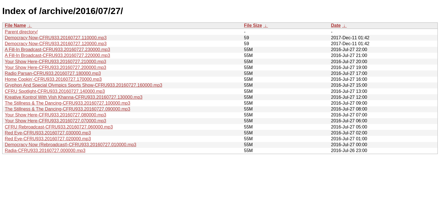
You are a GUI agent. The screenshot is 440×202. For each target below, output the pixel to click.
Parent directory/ (21, 31)
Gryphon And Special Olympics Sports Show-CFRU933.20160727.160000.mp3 (83, 85)
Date (336, 25)
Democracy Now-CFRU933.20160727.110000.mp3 (56, 37)
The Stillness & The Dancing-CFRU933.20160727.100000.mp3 (67, 103)
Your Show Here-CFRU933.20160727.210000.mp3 (55, 61)
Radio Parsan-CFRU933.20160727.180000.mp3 (53, 73)
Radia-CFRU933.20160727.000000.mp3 (45, 150)
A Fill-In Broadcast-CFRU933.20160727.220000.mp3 (57, 55)
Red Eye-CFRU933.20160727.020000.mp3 (48, 138)
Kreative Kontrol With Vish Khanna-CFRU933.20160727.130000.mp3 (74, 97)
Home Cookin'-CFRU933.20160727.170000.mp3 (53, 79)
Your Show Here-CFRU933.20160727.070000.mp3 (55, 120)
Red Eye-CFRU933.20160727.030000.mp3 (48, 132)
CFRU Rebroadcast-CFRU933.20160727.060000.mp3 (59, 127)
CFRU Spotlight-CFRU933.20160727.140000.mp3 (55, 91)
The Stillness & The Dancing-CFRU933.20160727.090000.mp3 (67, 109)
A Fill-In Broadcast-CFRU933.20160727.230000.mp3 (57, 49)
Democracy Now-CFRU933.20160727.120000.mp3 (56, 43)
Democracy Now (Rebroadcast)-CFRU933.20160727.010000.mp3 (70, 144)
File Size (253, 25)
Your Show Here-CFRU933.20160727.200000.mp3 (55, 67)
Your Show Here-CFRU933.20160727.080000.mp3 (55, 115)
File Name (15, 25)
